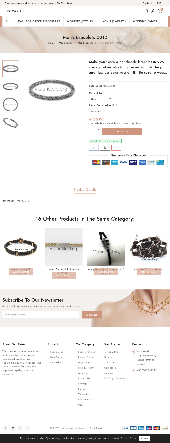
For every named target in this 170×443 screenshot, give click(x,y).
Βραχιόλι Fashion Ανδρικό (148, 269)
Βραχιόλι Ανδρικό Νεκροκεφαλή (106, 269)
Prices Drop (56, 352)
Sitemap (82, 383)
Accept (144, 438)
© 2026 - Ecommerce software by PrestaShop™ (77, 428)
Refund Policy (85, 357)
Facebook (5, 428)
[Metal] (101, 99)
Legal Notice (85, 362)
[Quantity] (93, 131)
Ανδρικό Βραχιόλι (21, 269)
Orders (108, 357)
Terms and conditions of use (85, 399)
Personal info (111, 352)
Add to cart (122, 131)
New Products (58, 357)
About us (83, 373)
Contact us (139, 344)
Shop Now (66, 3)
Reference (8, 200)
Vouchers (109, 373)
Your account (113, 344)
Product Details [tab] (85, 189)
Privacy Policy (86, 368)
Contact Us (84, 378)
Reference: (95, 86)
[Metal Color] (101, 111)
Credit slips (110, 362)
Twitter (13, 428)
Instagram (28, 428)
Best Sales (55, 362)
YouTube (20, 428)
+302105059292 (147, 370)
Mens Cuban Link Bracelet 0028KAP (64, 271)
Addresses (110, 368)
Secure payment (86, 352)
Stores (81, 389)
